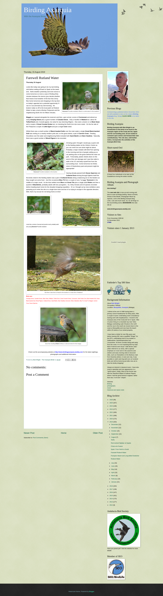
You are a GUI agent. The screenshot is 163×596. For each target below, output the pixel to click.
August (113, 437)
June (113, 466)
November (114, 428)
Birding (109, 384)
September (115, 434)
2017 (111, 489)
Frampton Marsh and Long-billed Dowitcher (125, 456)
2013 (111, 502)
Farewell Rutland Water (118, 452)
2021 (111, 415)
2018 (111, 486)
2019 (111, 422)
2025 (111, 403)
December (114, 424)
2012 (111, 505)
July (112, 463)
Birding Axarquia (48, 10)
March (113, 475)
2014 (111, 498)
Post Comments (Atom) (40, 437)
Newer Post (29, 433)
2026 (111, 400)
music (109, 388)
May (112, 469)
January (114, 482)
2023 (111, 409)
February (114, 479)
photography (111, 386)
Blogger (91, 591)
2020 (111, 419)
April (113, 472)
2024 (111, 406)
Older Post (98, 433)
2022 (111, 412)
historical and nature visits (115, 390)
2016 (111, 492)
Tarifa (112, 440)
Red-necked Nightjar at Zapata (121, 443)
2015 (111, 495)
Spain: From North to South (120, 449)
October (114, 431)
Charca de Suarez (117, 446)
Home (63, 433)
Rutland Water (115, 459)
